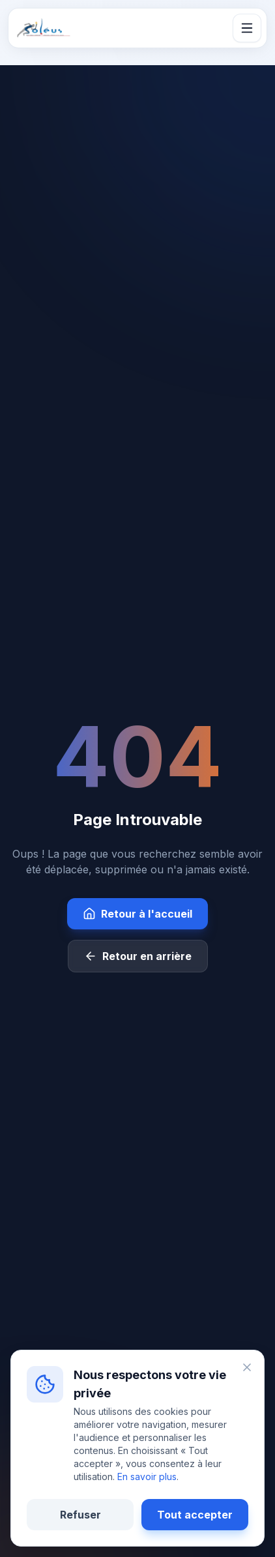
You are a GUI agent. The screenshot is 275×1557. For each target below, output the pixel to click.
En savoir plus (147, 1476)
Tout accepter (195, 1514)
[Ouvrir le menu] (247, 28)
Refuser (80, 1514)
